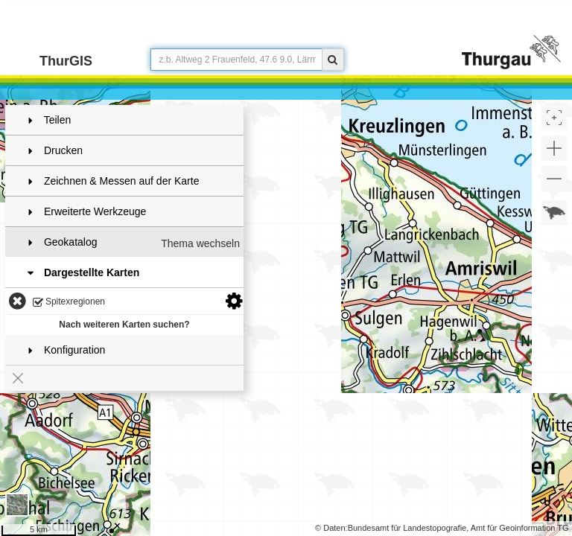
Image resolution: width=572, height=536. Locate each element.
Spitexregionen (69, 302)
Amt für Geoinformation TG (520, 527)
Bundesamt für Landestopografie (407, 527)
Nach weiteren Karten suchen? (124, 324)
